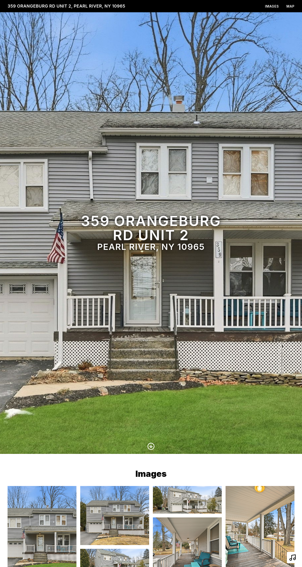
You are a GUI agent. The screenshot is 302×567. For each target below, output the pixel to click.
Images (272, 6)
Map (290, 6)
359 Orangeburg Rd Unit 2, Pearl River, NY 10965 (66, 6)
